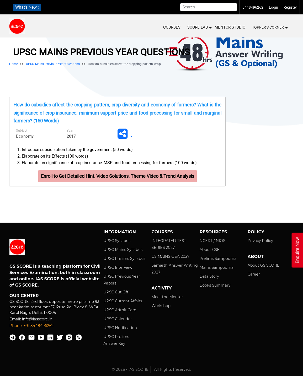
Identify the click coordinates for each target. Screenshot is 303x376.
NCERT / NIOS (212, 240)
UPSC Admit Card (119, 310)
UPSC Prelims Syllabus (124, 258)
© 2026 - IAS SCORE (130, 369)
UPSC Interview (117, 267)
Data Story (209, 276)
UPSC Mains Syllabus (122, 249)
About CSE (210, 249)
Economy (25, 136)
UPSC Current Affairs (122, 301)
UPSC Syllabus (116, 240)
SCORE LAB (199, 27)
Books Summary (215, 285)
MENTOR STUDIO (230, 27)
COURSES (171, 27)
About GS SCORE (263, 265)
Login (273, 7)
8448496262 (252, 7)
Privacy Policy (260, 240)
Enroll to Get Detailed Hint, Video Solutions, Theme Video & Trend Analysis (117, 176)
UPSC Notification (120, 327)
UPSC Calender (117, 318)
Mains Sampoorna (216, 267)
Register (290, 7)
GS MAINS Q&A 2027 (170, 256)
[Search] (208, 7)
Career (254, 274)
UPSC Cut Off (115, 292)
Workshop (161, 305)
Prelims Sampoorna (218, 258)
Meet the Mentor (167, 296)
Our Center (24, 295)
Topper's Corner (269, 27)
